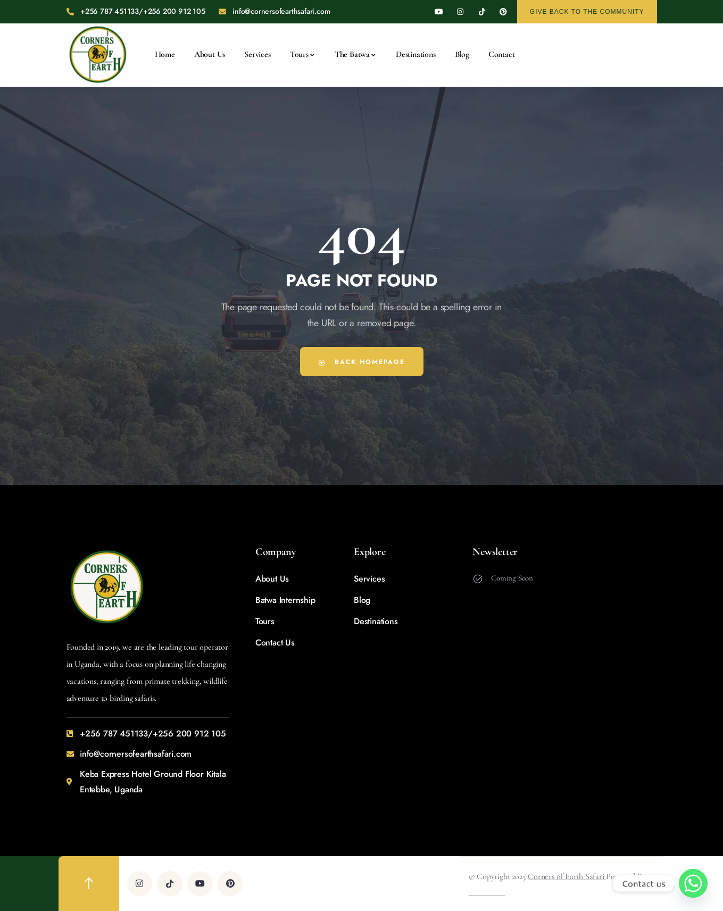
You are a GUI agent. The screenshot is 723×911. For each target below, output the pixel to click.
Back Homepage (362, 361)
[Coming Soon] (477, 579)
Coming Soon (512, 578)
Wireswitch (487, 892)
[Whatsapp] (693, 883)
